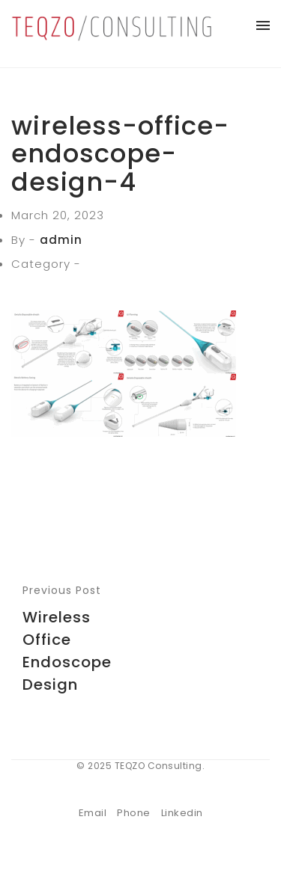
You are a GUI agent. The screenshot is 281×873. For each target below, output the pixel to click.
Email (93, 813)
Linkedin (182, 813)
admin (61, 240)
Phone (134, 813)
